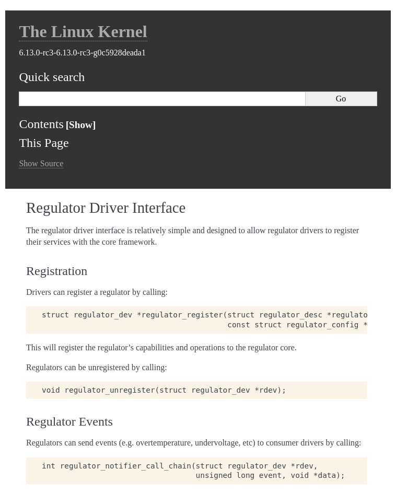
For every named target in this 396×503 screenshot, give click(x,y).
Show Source (41, 163)
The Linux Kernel (83, 31)
